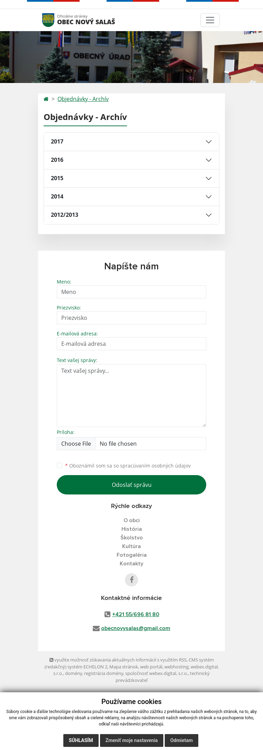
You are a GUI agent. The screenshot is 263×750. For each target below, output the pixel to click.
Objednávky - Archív (83, 99)
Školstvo (131, 537)
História (131, 529)
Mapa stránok (123, 667)
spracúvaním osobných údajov (155, 465)
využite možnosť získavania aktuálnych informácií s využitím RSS (118, 660)
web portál (151, 667)
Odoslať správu (132, 485)
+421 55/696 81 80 (135, 614)
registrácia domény (103, 673)
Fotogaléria (132, 555)
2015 (57, 178)
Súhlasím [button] (81, 740)
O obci (132, 520)
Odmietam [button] (181, 740)
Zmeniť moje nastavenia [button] (132, 740)
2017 (57, 141)
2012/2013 (64, 215)
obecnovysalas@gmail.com (135, 628)
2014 (57, 196)
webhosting (176, 667)
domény (73, 673)
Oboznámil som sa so (128, 465)
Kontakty (131, 563)
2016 (57, 160)
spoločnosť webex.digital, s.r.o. (156, 673)
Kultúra (131, 546)
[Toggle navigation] (210, 20)
